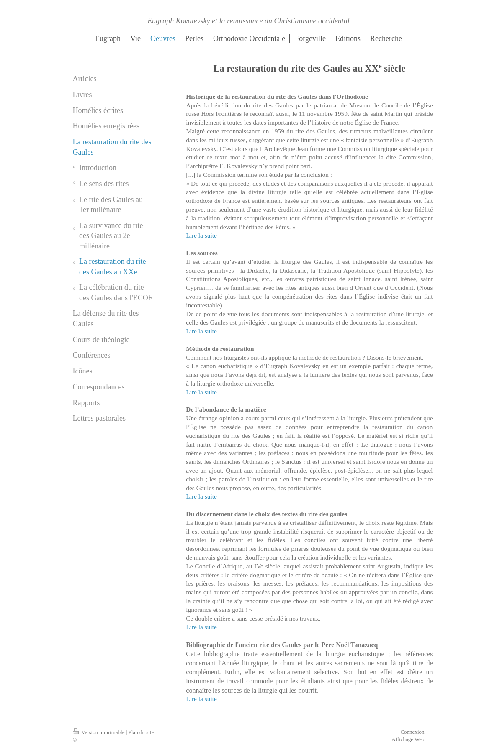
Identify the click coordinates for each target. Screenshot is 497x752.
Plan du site (141, 732)
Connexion (412, 732)
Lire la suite (201, 235)
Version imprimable (99, 732)
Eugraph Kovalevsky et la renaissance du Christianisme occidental (248, 21)
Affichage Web (407, 739)
